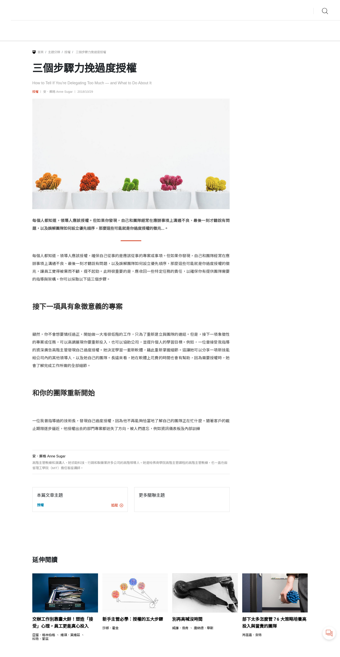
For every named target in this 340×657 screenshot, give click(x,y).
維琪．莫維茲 (70, 635)
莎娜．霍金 (110, 628)
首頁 (41, 52)
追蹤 (117, 505)
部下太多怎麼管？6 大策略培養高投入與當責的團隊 (274, 623)
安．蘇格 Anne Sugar (58, 91)
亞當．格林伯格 (43, 635)
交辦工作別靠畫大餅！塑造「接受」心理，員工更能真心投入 (62, 623)
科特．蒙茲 (40, 638)
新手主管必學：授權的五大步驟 (132, 619)
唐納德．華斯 (203, 628)
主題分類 (54, 52)
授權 (67, 52)
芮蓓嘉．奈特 (252, 635)
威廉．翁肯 (180, 628)
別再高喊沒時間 (187, 619)
